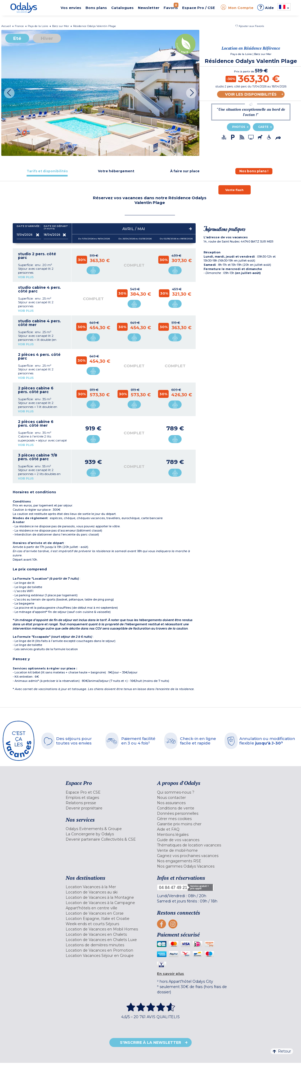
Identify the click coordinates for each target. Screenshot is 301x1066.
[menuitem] (107, 792)
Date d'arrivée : (29, 227)
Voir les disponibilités (251, 94)
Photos (238, 127)
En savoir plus (170, 973)
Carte (263, 127)
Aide (265, 7)
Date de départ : (56, 227)
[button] (249, 26)
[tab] (47, 171)
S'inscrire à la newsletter (150, 1042)
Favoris (171, 6)
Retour (282, 1051)
